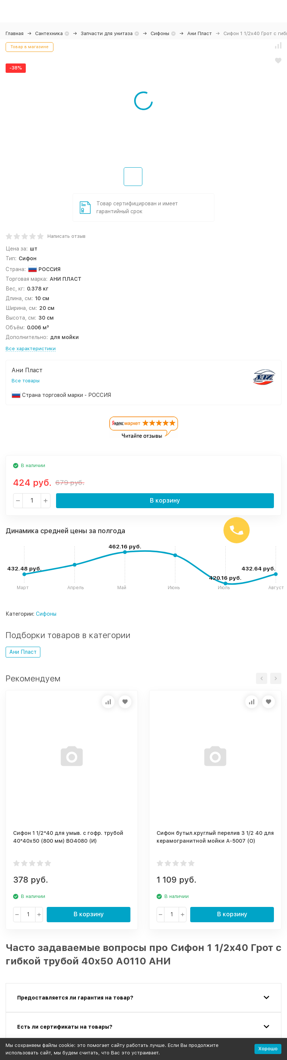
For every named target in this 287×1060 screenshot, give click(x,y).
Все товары (26, 380)
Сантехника (49, 33)
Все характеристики (31, 348)
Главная (15, 33)
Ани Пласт (199, 33)
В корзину (165, 500)
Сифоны (160, 33)
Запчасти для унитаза (107, 33)
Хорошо (268, 1048)
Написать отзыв (66, 236)
